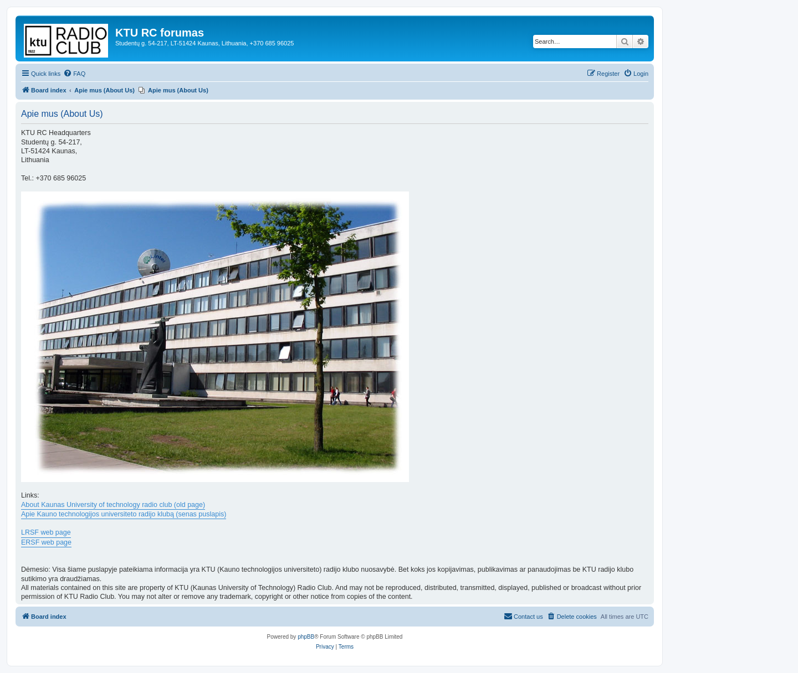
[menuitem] (74, 73)
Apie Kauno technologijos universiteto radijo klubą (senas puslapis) (123, 514)
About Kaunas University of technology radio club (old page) (113, 505)
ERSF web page (46, 542)
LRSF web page (46, 532)
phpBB (306, 637)
